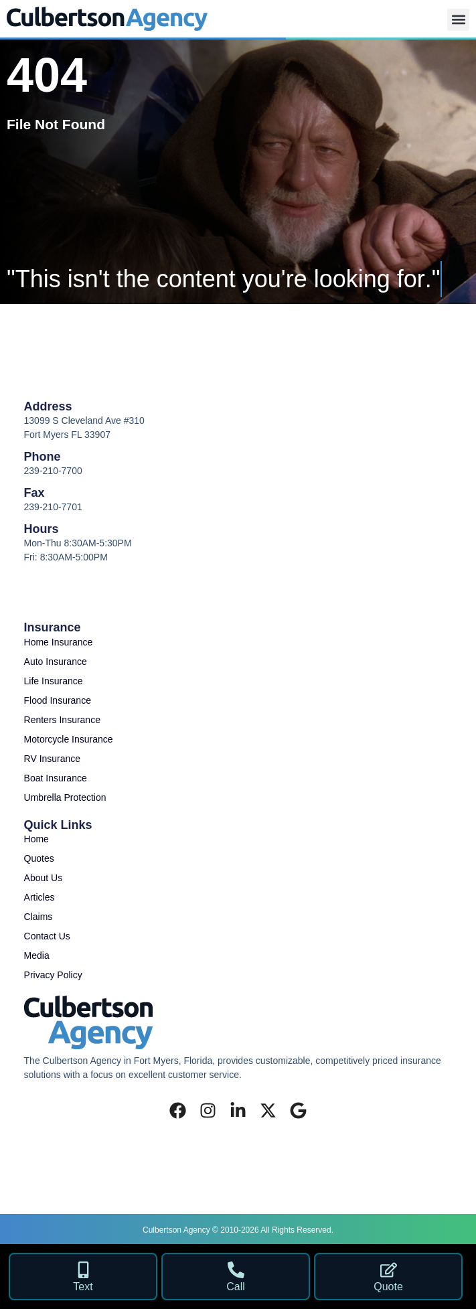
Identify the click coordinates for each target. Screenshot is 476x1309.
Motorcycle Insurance (68, 739)
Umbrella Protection (65, 797)
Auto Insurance (55, 661)
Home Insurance (58, 642)
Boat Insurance (55, 778)
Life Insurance (53, 681)
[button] (458, 20)
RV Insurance (52, 758)
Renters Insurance (62, 719)
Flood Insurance (57, 700)
